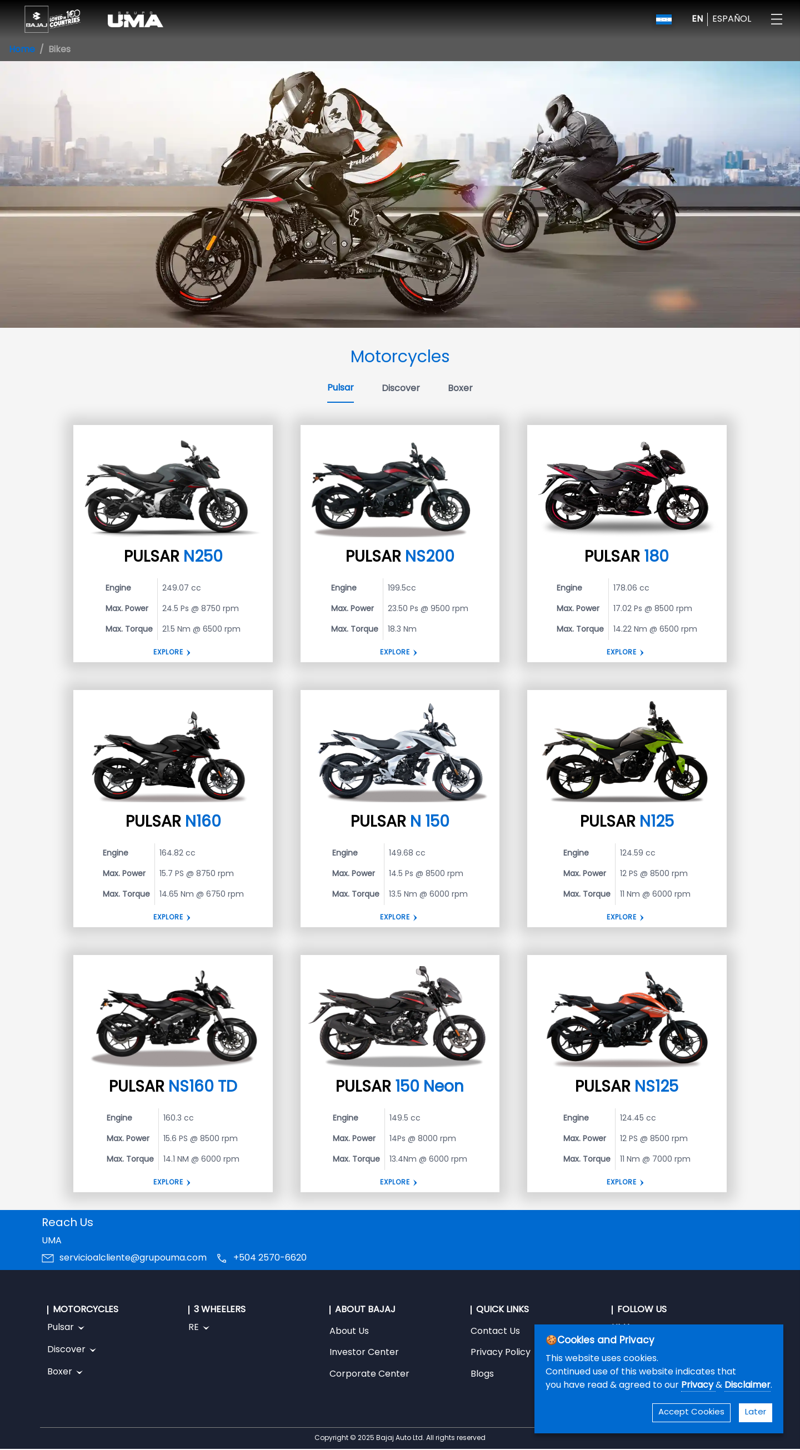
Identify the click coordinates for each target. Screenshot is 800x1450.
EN (697, 19)
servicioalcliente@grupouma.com (133, 1258)
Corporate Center (369, 1374)
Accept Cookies (691, 1412)
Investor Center (364, 1352)
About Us (349, 1331)
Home (22, 50)
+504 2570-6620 (270, 1258)
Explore (168, 652)
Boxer (460, 388)
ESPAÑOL (731, 19)
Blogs (482, 1374)
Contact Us (495, 1331)
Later (755, 1412)
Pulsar (340, 388)
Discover (401, 388)
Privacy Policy (501, 1352)
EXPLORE (622, 652)
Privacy (698, 1385)
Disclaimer (747, 1385)
